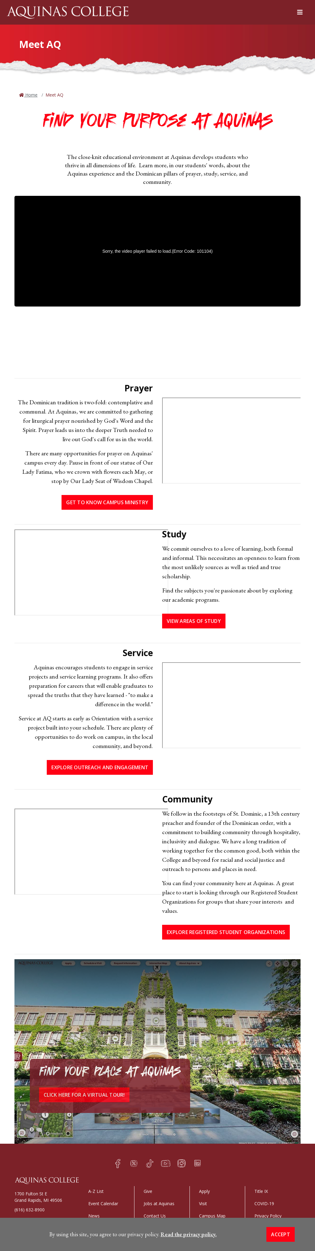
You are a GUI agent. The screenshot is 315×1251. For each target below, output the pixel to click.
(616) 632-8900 (29, 1210)
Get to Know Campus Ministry (107, 502)
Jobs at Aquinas (159, 1203)
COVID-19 (264, 1203)
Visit (203, 1203)
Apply (204, 1191)
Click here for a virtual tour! (84, 1094)
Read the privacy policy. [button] (189, 1234)
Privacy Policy (267, 1216)
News (94, 1216)
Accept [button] (280, 1234)
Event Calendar (103, 1203)
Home (31, 95)
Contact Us (155, 1216)
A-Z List (96, 1191)
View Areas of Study (194, 621)
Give (148, 1191)
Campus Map (212, 1216)
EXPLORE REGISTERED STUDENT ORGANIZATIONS (226, 932)
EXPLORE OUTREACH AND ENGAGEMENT (99, 767)
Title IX (261, 1191)
